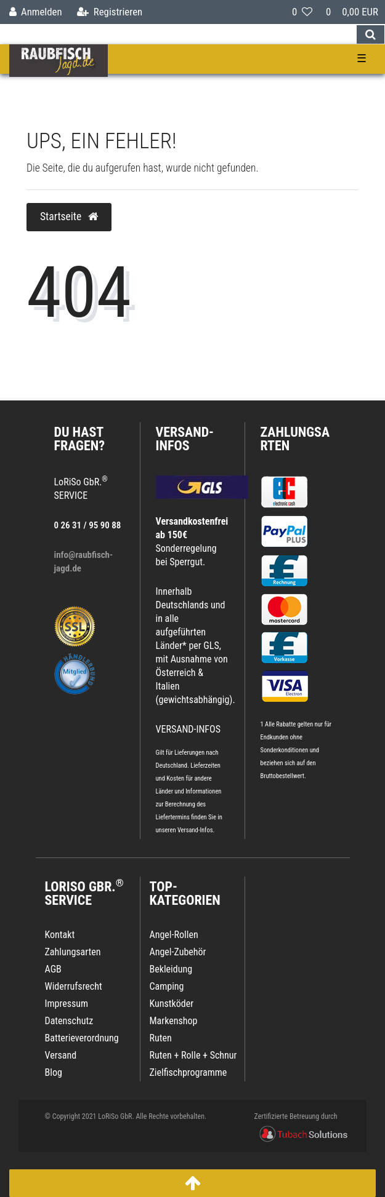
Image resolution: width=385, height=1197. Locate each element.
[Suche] (370, 34)
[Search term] (178, 34)
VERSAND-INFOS (185, 438)
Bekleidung (171, 969)
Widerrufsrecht (73, 986)
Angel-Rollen (174, 934)
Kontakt (60, 934)
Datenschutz (69, 1021)
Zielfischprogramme (188, 1072)
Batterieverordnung (82, 1038)
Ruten (161, 1038)
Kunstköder (172, 1003)
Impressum (67, 1003)
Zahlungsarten (295, 438)
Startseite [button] (69, 216)
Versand (61, 1055)
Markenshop (174, 1021)
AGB (53, 969)
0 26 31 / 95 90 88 (87, 525)
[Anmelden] (35, 12)
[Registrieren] (109, 12)
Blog (53, 1072)
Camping (167, 986)
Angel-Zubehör (178, 952)
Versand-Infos (195, 830)
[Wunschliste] (302, 12)
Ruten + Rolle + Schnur (193, 1055)
